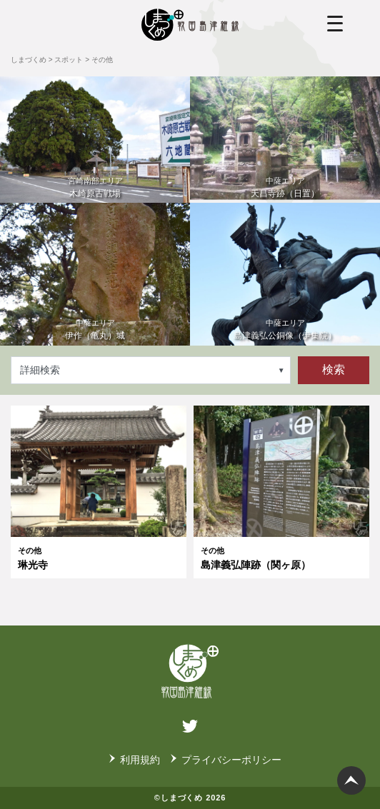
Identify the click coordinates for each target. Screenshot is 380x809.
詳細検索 (40, 370)
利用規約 (140, 759)
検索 (333, 369)
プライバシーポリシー (231, 759)
